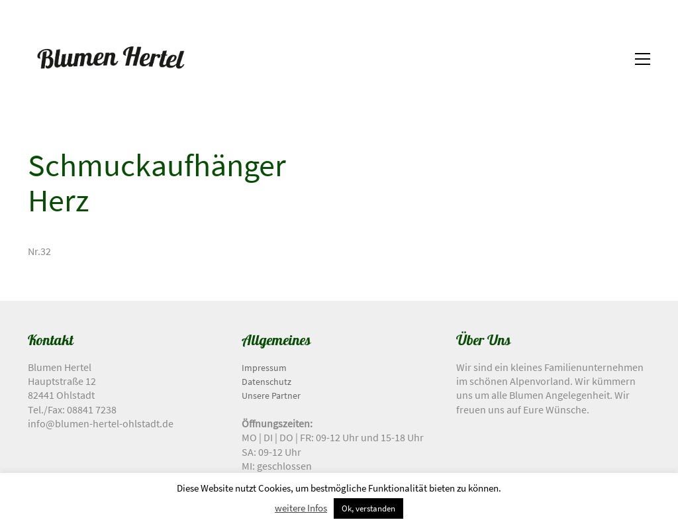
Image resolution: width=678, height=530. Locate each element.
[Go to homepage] (110, 59)
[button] (642, 59)
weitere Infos (301, 508)
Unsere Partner (271, 395)
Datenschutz (266, 382)
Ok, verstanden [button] (368, 508)
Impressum (264, 368)
